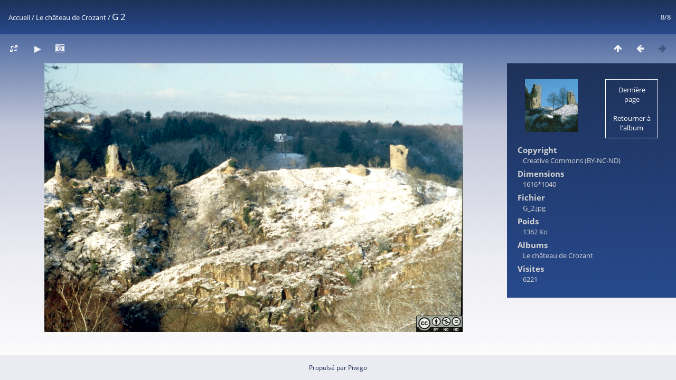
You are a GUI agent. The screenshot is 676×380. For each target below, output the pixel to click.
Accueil (19, 17)
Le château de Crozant (71, 17)
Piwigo (357, 367)
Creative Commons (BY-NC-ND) (572, 160)
